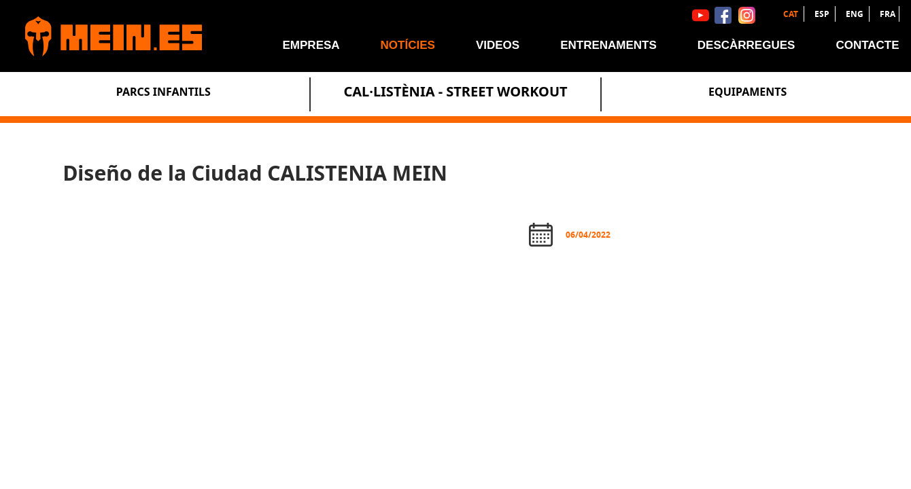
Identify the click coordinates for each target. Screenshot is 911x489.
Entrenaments (608, 45)
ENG (855, 14)
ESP (822, 14)
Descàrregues (746, 45)
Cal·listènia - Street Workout (455, 91)
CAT (791, 14)
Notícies (408, 45)
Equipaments (747, 91)
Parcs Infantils (163, 91)
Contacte (867, 45)
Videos (497, 45)
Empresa (311, 45)
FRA (887, 14)
